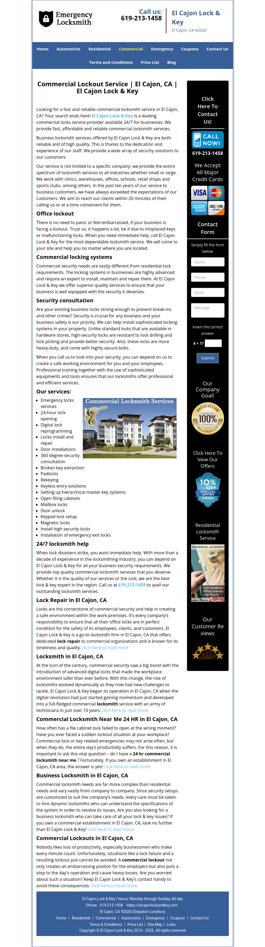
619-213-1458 (141, 17)
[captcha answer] (213, 343)
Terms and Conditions (111, 62)
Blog (171, 62)
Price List (150, 62)
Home (42, 48)
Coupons (190, 48)
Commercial (131, 48)
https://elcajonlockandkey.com (152, 905)
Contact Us (217, 48)
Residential (99, 48)
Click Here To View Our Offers (207, 459)
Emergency (162, 48)
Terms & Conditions (105, 924)
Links (171, 924)
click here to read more (105, 648)
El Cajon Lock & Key (112, 116)
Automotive (68, 48)
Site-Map (155, 924)
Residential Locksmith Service (207, 531)
